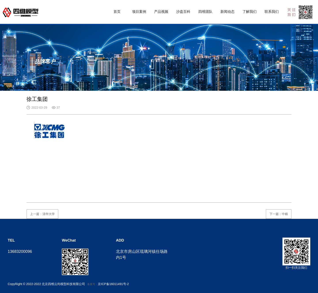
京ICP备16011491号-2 (113, 284)
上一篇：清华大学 (42, 214)
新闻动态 (227, 11)
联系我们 (272, 11)
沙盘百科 (183, 11)
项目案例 (139, 11)
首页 (117, 11)
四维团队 (205, 11)
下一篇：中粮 (278, 214)
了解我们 (249, 11)
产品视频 (161, 11)
